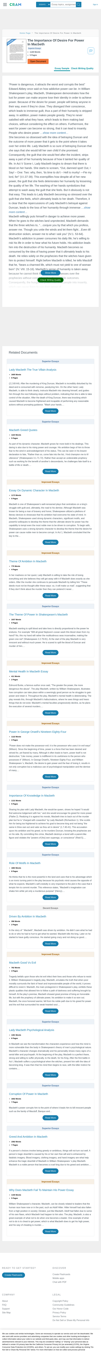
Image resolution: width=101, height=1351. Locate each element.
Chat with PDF (60, 1282)
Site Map (6, 1312)
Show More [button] (50, 273)
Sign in (95, 4)
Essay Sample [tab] (62, 68)
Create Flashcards (13, 1275)
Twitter (62, 1346)
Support (6, 1309)
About (5, 1301)
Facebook (63, 1339)
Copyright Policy (60, 1301)
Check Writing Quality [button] (50, 280)
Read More (50, 411)
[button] (5, 4)
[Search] (78, 4)
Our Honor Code (60, 1309)
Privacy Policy (59, 1312)
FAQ (4, 1305)
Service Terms (59, 1316)
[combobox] (43, 4)
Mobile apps (58, 1278)
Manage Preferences (63, 1320)
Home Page (25, 33)
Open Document (38, 61)
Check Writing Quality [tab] (82, 68)
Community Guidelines (63, 1305)
